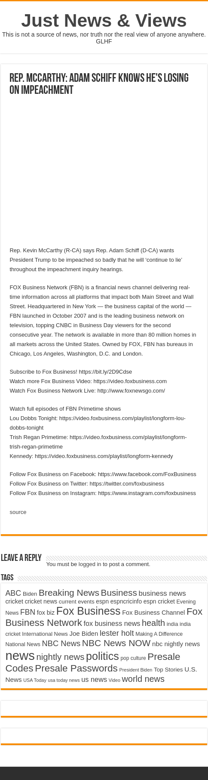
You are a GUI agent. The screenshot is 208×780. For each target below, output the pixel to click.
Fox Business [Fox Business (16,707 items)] (88, 611)
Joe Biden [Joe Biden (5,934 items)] (83, 633)
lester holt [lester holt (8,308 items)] (117, 633)
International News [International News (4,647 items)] (45, 634)
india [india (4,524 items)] (172, 624)
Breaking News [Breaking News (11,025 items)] (69, 592)
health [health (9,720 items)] (153, 623)
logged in (90, 564)
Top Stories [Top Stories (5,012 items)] (168, 669)
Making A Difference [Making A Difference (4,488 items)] (159, 634)
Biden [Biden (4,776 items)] (30, 594)
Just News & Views (104, 20)
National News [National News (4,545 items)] (22, 644)
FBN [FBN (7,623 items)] (27, 612)
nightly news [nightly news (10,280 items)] (61, 657)
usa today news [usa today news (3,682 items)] (64, 680)
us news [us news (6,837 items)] (94, 679)
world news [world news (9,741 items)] (143, 679)
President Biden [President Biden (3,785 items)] (135, 669)
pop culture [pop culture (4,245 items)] (133, 658)
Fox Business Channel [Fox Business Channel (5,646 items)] (153, 612)
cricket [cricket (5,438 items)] (14, 601)
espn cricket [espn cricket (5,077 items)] (159, 601)
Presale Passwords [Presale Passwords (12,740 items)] (76, 668)
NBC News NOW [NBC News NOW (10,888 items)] (116, 643)
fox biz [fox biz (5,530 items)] (46, 612)
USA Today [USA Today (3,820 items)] (34, 680)
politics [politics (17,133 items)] (102, 656)
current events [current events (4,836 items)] (77, 601)
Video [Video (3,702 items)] (114, 680)
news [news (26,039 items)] (19, 655)
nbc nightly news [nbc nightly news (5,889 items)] (176, 643)
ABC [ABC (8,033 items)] (13, 593)
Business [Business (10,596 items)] (119, 592)
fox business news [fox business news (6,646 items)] (112, 623)
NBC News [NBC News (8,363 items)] (61, 643)
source (17, 512)
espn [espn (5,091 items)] (102, 601)
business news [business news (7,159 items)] (162, 593)
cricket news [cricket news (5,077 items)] (41, 601)
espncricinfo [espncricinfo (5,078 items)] (126, 601)
